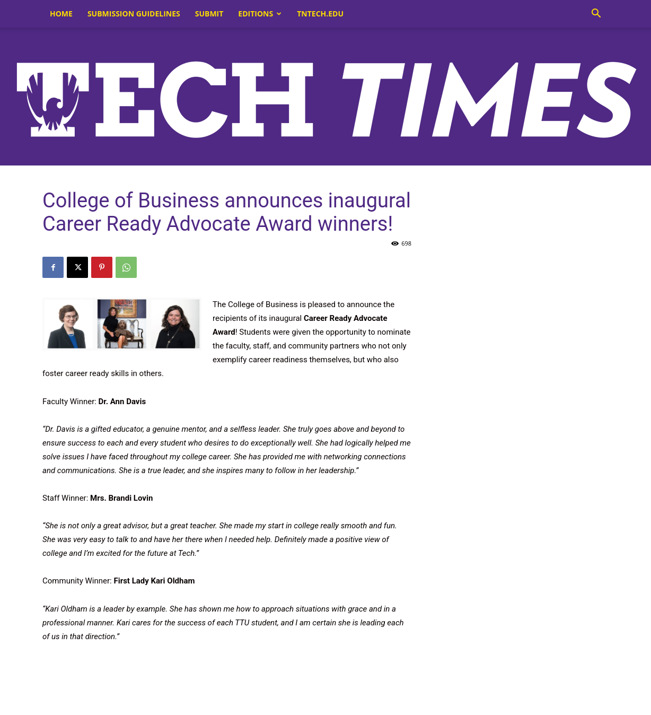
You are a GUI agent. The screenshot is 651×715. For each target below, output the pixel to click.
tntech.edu (320, 13)
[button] (596, 15)
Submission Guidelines (133, 13)
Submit (209, 13)
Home (61, 13)
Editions (259, 13)
